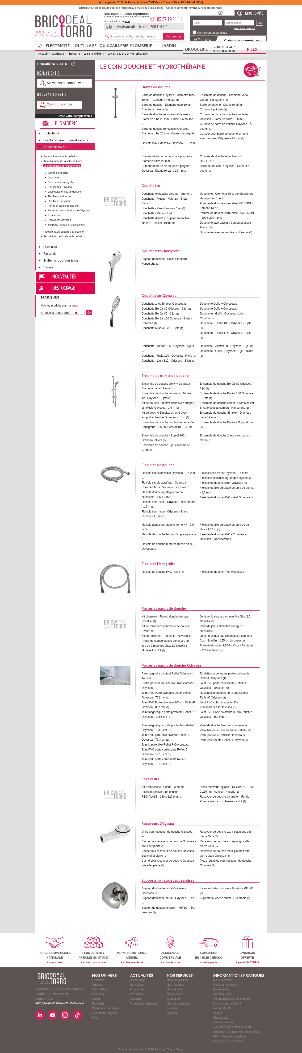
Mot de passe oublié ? (227, 1003)
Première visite (52, 63)
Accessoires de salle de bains (60, 156)
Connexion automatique (212, 32)
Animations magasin (104, 1013)
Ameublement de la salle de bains (62, 161)
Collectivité (51, 133)
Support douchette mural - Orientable (223, 898)
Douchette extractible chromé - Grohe (165, 193)
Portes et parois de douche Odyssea (69, 210)
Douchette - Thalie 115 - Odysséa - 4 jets (226, 333)
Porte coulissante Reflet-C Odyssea (222, 740)
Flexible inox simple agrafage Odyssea (224, 478)
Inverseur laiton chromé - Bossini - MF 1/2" (226, 888)
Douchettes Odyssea (60, 187)
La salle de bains (94, 53)
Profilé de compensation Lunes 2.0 (163, 640)
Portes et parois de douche (63, 205)
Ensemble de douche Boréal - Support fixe (226, 422)
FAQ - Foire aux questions (229, 1036)
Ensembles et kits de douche (64, 191)
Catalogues (174, 999)
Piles (252, 49)
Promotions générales (144, 1003)
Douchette (53, 177)
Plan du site (220, 1017)
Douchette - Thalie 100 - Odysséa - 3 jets (226, 323)
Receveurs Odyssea (59, 219)
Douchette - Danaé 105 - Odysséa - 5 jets (168, 346)
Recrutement (221, 989)
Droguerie (196, 49)
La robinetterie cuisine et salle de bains (65, 140)
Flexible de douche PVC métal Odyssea (225, 497)
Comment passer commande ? (232, 999)
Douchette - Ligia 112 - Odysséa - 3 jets (166, 360)
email (127, 21)
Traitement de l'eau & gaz (60, 260)
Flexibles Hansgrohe (59, 201)
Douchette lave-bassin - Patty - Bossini (224, 232)
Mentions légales (224, 1022)
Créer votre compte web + (75, 116)
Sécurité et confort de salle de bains (64, 236)
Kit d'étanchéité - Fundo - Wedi (161, 787)
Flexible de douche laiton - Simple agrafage (169, 534)
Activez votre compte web (65, 83)
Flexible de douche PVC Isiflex (161, 571)
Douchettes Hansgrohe (61, 182)
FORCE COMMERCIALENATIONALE (55, 950)
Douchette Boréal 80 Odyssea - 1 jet (164, 308)
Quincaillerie (113, 45)
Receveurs (54, 215)
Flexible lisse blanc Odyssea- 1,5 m (222, 473)
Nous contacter (222, 980)
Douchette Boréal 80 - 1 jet (158, 313)
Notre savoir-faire (178, 980)
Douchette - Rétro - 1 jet (157, 213)
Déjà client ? (48, 73)
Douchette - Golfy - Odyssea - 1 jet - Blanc (226, 351)
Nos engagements (178, 1003)
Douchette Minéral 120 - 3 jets (160, 328)
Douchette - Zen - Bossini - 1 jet (161, 208)
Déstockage (63, 287)
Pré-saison (136, 994)
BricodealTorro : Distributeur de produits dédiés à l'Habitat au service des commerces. (67, 27)
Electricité (58, 45)
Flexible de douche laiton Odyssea (221, 482)
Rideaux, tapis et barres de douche (63, 231)
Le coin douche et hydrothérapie (128, 53)
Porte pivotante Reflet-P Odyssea (221, 735)
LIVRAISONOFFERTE (247, 950)
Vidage (48, 267)
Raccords (49, 253)
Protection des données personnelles (236, 1031)
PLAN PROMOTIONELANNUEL (132, 950)
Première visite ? (223, 994)
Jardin (169, 45)
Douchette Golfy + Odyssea (217, 303)
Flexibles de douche (59, 196)
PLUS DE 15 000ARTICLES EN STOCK (93, 950)
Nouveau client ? (52, 94)
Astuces (218, 1013)
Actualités (136, 999)
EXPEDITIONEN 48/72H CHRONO (208, 950)
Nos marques (175, 984)
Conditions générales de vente (232, 1027)
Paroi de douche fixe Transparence (222, 725)
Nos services (175, 989)
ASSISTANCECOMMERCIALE (170, 950)
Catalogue (57, 53)
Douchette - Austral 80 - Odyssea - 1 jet (224, 346)
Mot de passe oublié (244, 28)
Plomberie (141, 45)
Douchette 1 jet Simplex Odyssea (162, 303)
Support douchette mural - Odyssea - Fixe (168, 898)
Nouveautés (64, 276)
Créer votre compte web (243, 40)
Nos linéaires (175, 994)
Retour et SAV (222, 1008)
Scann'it (172, 1013)
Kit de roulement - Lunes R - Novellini (165, 635)
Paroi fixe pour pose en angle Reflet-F (223, 730)
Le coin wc (50, 247)
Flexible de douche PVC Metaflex (221, 571)
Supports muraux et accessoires (66, 224)
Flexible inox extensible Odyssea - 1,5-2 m (168, 143)
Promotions (137, 989)
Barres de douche (58, 172)
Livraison (172, 1008)
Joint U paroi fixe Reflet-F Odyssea (163, 744)
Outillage (85, 45)
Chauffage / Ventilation (224, 49)
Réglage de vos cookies (228, 1041)
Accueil (43, 53)
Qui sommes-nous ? (226, 984)
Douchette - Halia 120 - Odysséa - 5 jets (167, 355)
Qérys (180, 1049)
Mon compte (254, 13)
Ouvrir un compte (59, 104)
